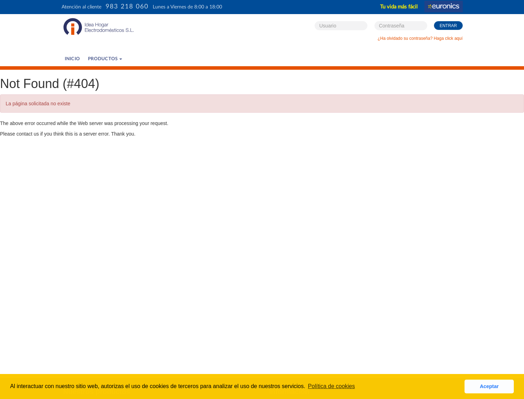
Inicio (72, 59)
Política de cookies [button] (331, 386)
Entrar (448, 25)
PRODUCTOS (105, 59)
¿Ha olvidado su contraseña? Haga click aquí (420, 38)
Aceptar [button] (489, 386)
